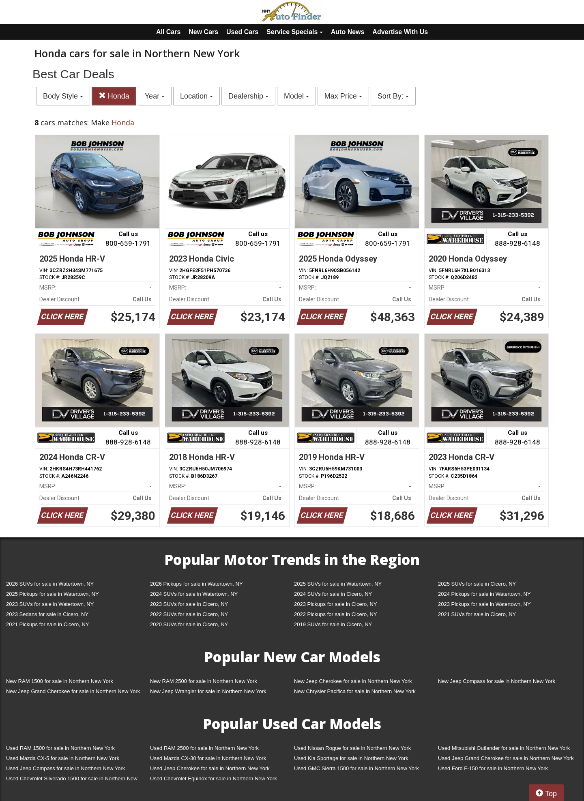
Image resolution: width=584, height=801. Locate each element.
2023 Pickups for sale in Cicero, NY (335, 604)
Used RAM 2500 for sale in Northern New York (204, 748)
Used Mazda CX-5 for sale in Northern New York (62, 758)
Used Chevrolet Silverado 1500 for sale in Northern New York (71, 780)
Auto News (348, 31)
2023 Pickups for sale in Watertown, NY (484, 604)
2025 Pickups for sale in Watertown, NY (52, 594)
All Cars (168, 31)
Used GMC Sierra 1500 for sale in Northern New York (356, 768)
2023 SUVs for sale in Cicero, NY (189, 604)
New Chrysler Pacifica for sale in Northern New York (355, 691)
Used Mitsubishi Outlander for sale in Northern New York (504, 748)
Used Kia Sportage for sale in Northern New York (351, 758)
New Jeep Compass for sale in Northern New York (496, 681)
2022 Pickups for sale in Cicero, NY (335, 614)
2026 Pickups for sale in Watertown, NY (196, 584)
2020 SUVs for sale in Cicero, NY (189, 624)
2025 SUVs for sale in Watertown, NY (338, 584)
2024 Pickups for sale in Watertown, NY (484, 594)
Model (296, 96)
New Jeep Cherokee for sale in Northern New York (353, 681)
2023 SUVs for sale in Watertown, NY (50, 604)
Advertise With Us (400, 31)
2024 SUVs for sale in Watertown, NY (194, 594)
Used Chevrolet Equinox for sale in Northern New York (213, 778)
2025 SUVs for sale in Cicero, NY (477, 584)
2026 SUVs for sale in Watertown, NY (50, 584)
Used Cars (242, 31)
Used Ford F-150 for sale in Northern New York (493, 768)
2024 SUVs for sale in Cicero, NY (333, 594)
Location (196, 96)
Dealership (248, 96)
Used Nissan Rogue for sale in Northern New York (352, 748)
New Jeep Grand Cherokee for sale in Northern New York (73, 691)
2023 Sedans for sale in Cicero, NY (47, 614)
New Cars (203, 31)
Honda (114, 96)
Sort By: (393, 96)
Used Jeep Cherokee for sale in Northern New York (210, 768)
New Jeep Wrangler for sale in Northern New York (208, 691)
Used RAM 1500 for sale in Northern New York (60, 748)
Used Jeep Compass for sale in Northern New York (65, 768)
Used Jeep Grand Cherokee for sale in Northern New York (506, 758)
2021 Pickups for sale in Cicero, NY (47, 624)
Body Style (63, 96)
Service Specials (294, 31)
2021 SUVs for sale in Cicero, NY (477, 614)
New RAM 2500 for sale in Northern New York (203, 681)
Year (155, 96)
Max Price (343, 96)
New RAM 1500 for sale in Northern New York (59, 681)
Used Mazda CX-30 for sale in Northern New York (208, 758)
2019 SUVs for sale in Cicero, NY (333, 624)
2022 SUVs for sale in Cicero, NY (189, 614)
